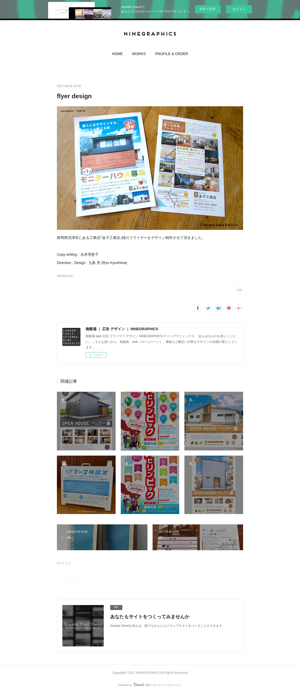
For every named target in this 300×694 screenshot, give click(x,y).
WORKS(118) (65, 276)
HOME (117, 54)
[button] (117, 55)
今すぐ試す (207, 9)
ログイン (239, 9)
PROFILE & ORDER (171, 54)
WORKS (139, 54)
